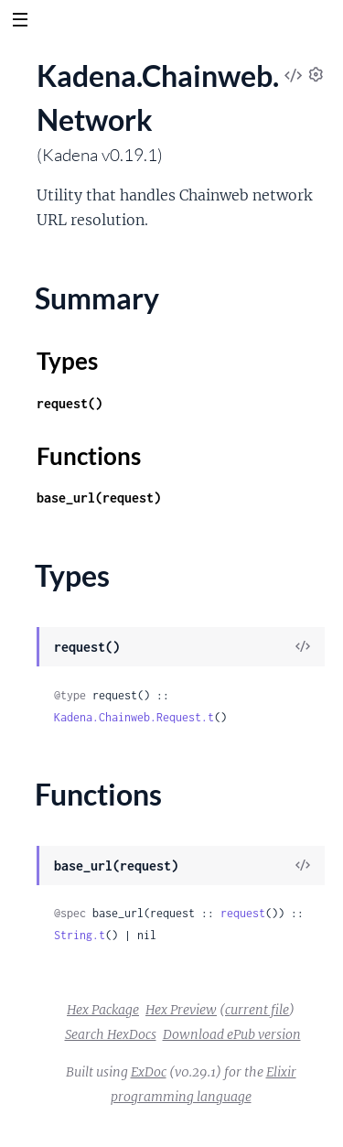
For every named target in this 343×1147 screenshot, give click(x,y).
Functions (89, 456)
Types (67, 360)
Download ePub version (232, 1034)
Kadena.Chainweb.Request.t (134, 717)
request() (69, 403)
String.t (79, 935)
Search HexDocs (110, 1034)
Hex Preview (181, 1009)
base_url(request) (99, 497)
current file (257, 1009)
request (242, 913)
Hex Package (103, 1009)
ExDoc (148, 1072)
